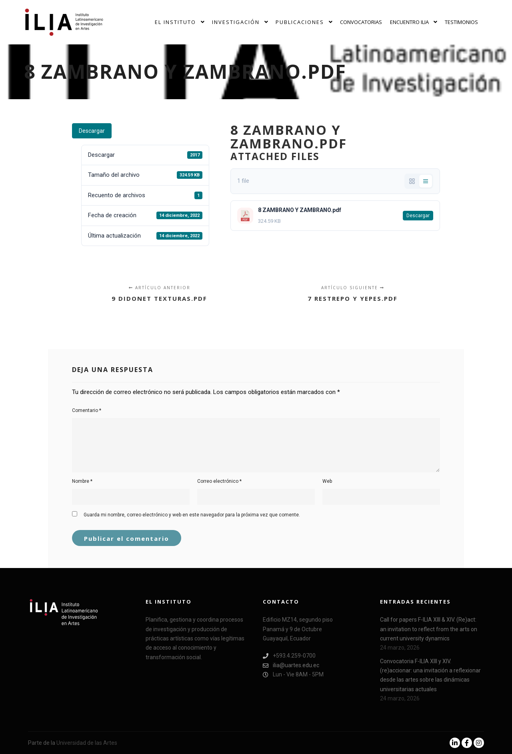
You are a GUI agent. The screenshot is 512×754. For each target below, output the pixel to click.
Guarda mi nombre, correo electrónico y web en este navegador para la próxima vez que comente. (192, 515)
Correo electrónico (219, 481)
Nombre (82, 481)
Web (327, 481)
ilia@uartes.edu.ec (291, 665)
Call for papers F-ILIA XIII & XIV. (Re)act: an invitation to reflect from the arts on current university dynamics (428, 629)
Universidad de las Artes (86, 743)
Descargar (92, 131)
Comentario (86, 410)
